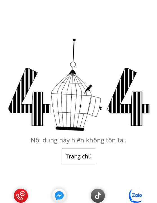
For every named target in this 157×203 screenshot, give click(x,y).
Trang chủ (79, 156)
